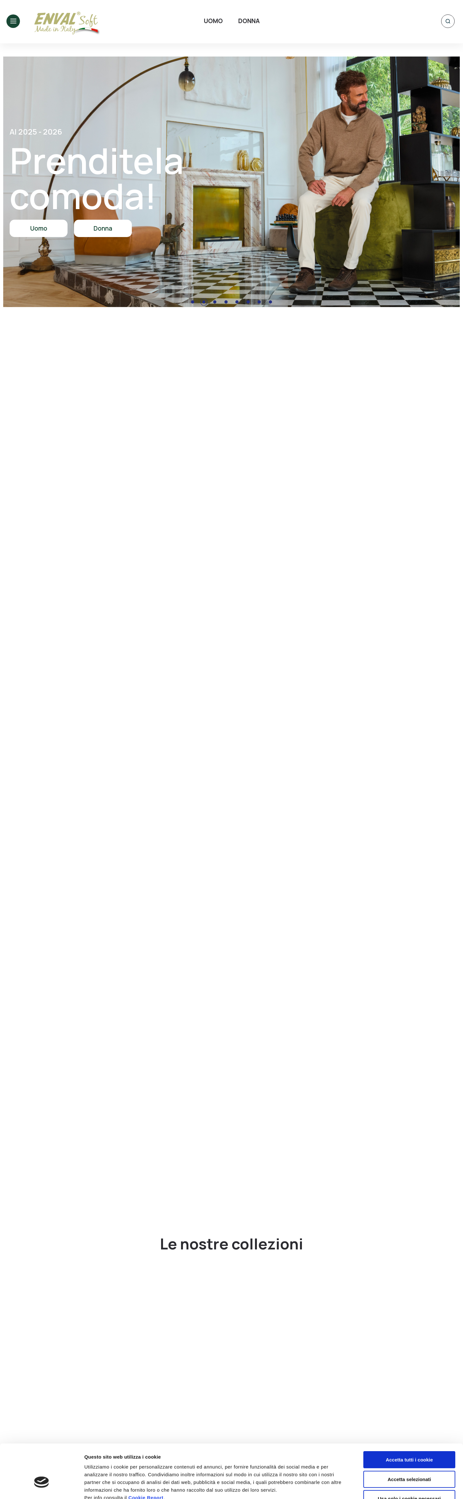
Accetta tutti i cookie (409, 1419)
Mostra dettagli (338, 1486)
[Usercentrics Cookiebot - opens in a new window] (42, 1486)
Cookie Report (145, 1456)
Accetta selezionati (409, 1438)
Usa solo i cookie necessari (409, 1457)
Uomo (38, 228)
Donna (103, 228)
